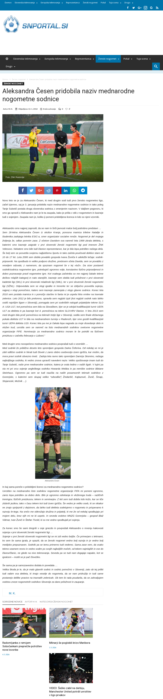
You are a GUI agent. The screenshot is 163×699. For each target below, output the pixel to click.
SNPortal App (92, 678)
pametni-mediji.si (38, 685)
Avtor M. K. (31, 601)
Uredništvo (27, 678)
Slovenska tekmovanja (25, 2)
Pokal (103, 2)
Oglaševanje (40, 678)
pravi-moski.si (126, 685)
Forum (17, 678)
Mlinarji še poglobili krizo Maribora (52, 636)
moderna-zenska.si (108, 685)
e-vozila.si (92, 685)
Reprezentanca (73, 2)
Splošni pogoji (108, 678)
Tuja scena (113, 2)
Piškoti (51, 678)
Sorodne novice (12, 601)
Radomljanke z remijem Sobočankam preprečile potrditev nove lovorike (16, 638)
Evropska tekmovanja (50, 2)
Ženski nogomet (90, 2)
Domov (8, 2)
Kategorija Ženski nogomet (56, 601)
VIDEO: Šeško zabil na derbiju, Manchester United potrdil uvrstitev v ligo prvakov (86, 640)
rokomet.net (66, 685)
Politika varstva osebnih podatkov (133, 678)
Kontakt (74, 678)
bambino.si (79, 685)
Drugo (127, 2)
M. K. (10, 109)
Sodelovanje (63, 678)
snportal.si (53, 685)
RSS (82, 678)
